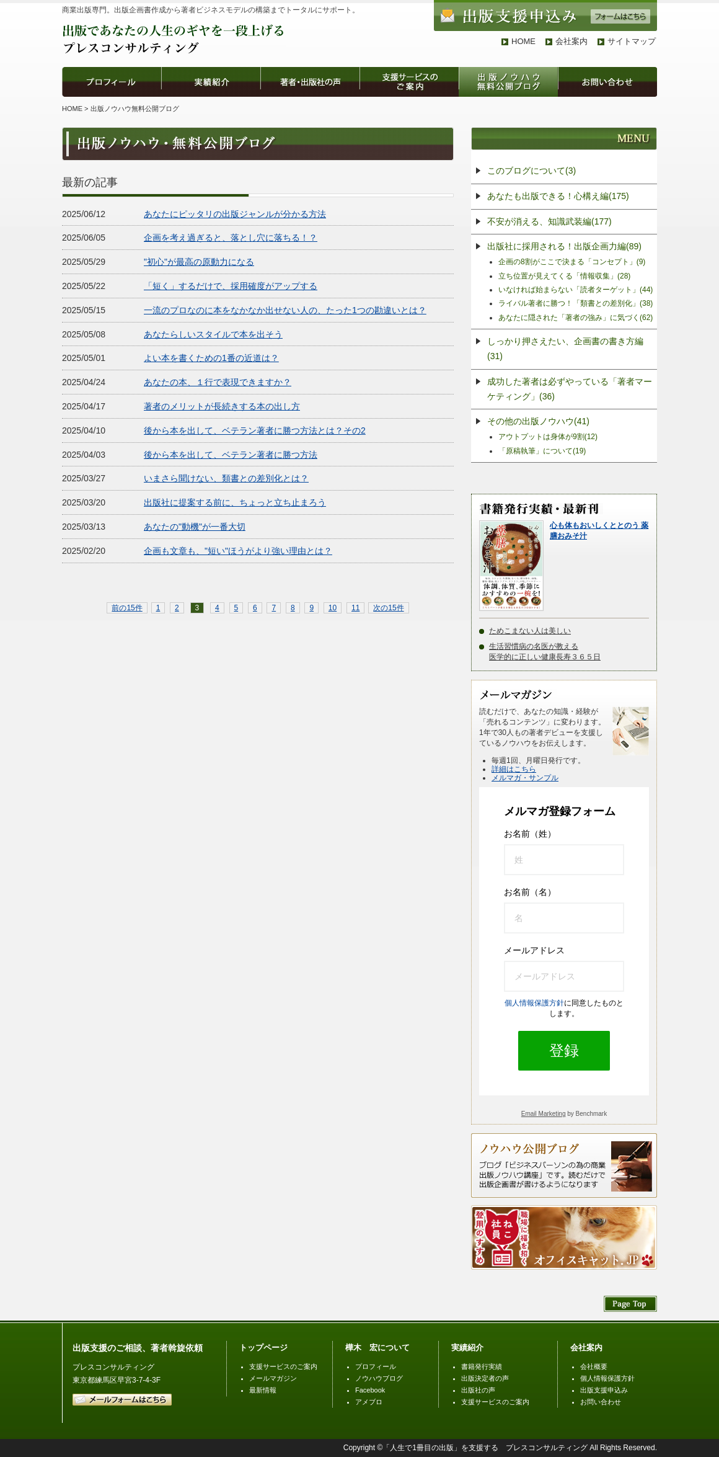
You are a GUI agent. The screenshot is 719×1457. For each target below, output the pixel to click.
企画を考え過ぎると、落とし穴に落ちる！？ (230, 238)
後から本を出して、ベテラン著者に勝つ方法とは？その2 (255, 430)
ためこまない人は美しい (530, 630)
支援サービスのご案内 (283, 1366)
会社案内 (571, 41)
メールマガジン (273, 1378)
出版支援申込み (604, 1390)
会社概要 (593, 1366)
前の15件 (127, 608)
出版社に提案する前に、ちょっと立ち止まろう (235, 502)
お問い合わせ (600, 1402)
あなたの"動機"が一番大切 (194, 527)
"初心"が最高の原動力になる (199, 262)
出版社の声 (478, 1390)
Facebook (370, 1390)
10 (333, 608)
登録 (564, 1050)
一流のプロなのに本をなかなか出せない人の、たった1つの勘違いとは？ (285, 310)
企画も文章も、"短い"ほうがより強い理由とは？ (238, 551)
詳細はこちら (514, 769)
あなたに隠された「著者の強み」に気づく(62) (575, 317)
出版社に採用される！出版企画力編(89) (564, 246)
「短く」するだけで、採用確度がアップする (230, 286)
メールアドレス (534, 950)
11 (355, 608)
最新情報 (262, 1390)
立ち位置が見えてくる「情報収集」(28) (564, 276)
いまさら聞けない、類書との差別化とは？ (226, 478)
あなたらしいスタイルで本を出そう (213, 334)
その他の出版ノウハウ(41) (538, 421)
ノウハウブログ (379, 1378)
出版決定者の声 (485, 1378)
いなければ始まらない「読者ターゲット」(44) (575, 289)
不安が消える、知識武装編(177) (549, 221)
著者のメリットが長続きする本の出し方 (222, 406)
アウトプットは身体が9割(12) (548, 436)
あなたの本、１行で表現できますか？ (217, 382)
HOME (523, 41)
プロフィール (375, 1366)
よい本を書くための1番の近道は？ (211, 358)
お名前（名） (530, 892)
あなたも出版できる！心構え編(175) (558, 196)
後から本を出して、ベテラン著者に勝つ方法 (230, 455)
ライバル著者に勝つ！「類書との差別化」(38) (575, 303)
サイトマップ (631, 41)
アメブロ (368, 1402)
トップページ (263, 1347)
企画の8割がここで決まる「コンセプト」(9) (571, 261)
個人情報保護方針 (534, 1003)
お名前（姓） (530, 833)
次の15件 (388, 608)
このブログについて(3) (531, 171)
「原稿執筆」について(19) (542, 451)
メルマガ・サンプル (525, 777)
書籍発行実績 (481, 1366)
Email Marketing (543, 1113)
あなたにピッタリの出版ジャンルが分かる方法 (235, 214)
